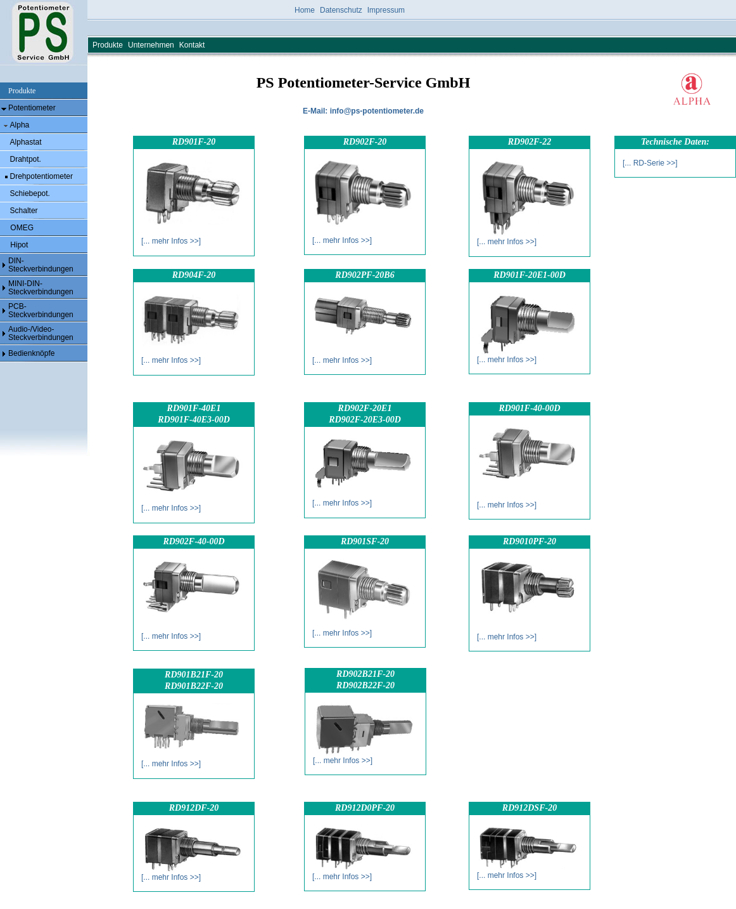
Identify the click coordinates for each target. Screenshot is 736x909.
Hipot (18, 244)
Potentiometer (32, 107)
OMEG (21, 227)
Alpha (20, 125)
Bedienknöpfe (31, 353)
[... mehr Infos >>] (171, 241)
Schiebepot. (30, 193)
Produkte (107, 45)
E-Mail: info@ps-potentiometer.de (363, 111)
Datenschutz (341, 10)
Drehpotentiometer (41, 176)
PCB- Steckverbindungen (40, 310)
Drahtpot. (25, 159)
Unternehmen (151, 45)
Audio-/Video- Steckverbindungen (40, 333)
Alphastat (26, 142)
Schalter (24, 210)
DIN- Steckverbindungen (40, 264)
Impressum (386, 10)
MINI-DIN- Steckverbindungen (40, 287)
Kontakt (192, 45)
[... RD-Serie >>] (650, 163)
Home (305, 10)
